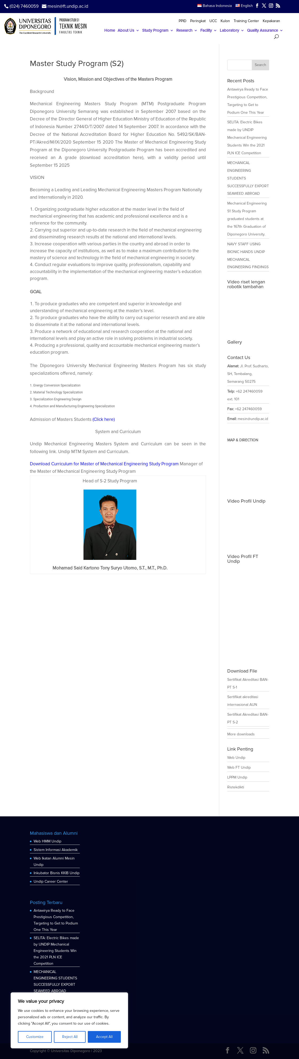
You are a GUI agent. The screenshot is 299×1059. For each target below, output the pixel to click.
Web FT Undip (239, 767)
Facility (206, 30)
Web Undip (236, 757)
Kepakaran (271, 21)
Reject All (70, 1036)
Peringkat (198, 21)
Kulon (225, 21)
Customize (34, 1036)
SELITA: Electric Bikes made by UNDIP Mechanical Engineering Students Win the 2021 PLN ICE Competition (247, 137)
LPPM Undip (237, 777)
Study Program (155, 30)
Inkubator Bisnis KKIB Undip (56, 873)
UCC (213, 21)
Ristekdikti (235, 787)
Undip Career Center (51, 881)
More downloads (241, 734)
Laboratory (229, 30)
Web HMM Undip (47, 841)
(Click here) (104, 419)
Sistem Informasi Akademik (56, 850)
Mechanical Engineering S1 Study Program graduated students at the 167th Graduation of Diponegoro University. (247, 219)
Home (109, 30)
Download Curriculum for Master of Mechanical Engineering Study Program (104, 464)
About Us (126, 30)
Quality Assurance (262, 30)
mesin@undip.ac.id (253, 419)
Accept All (104, 1036)
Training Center (246, 21)
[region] (69, 1020)
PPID (182, 21)
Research (184, 30)
